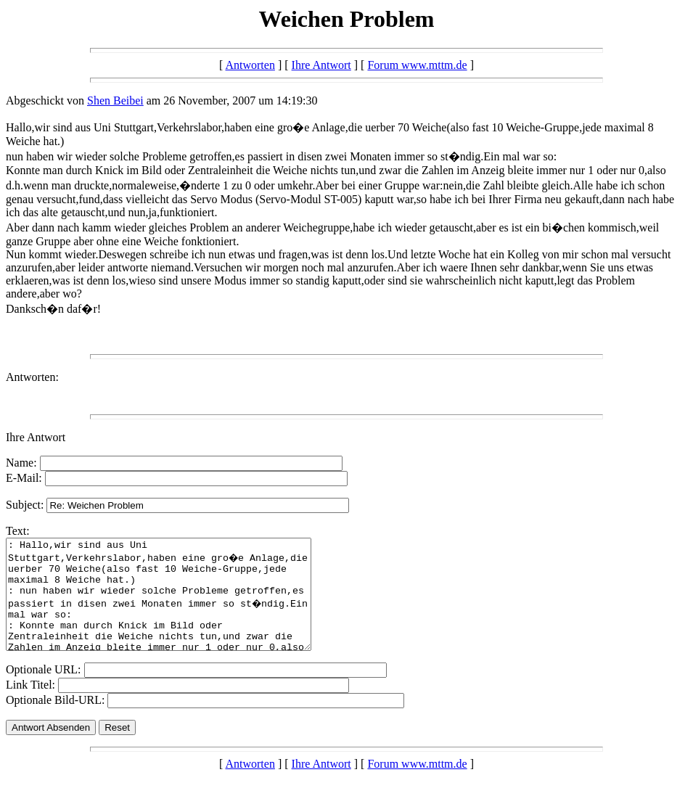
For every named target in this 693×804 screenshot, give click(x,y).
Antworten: (32, 377)
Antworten (249, 65)
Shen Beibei (115, 100)
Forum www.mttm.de (417, 65)
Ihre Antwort (321, 65)
